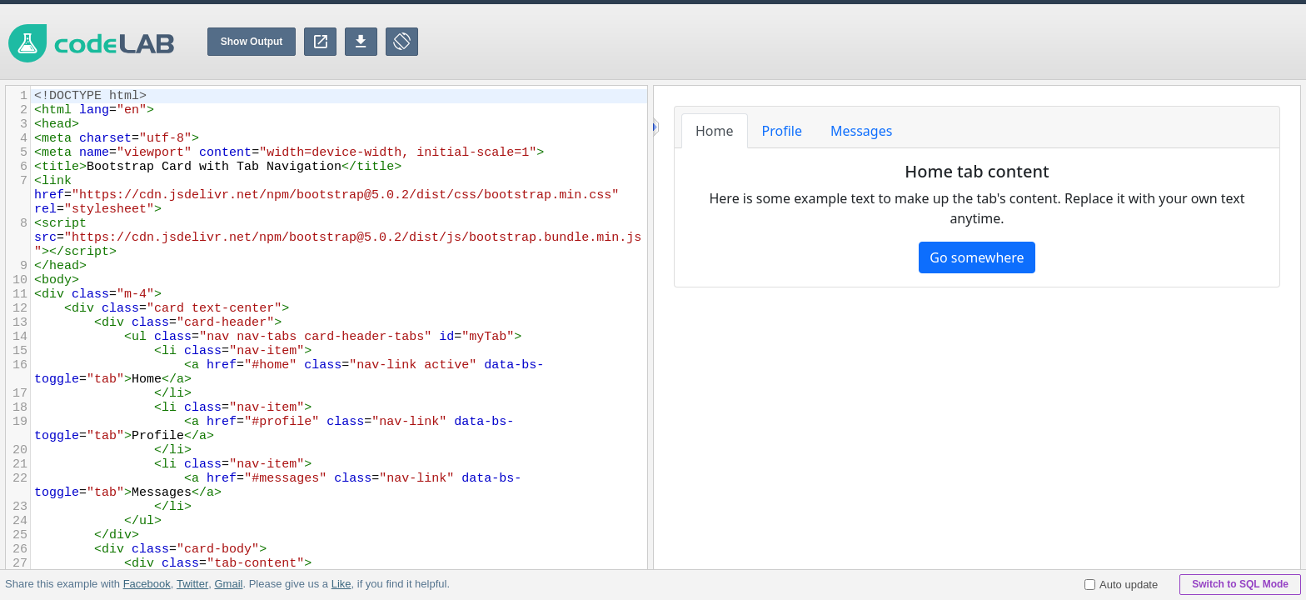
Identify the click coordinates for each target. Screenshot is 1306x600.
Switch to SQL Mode (1240, 584)
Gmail (228, 584)
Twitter (192, 584)
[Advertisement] (1003, 41)
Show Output (252, 42)
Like (341, 584)
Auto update (1121, 584)
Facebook (147, 584)
